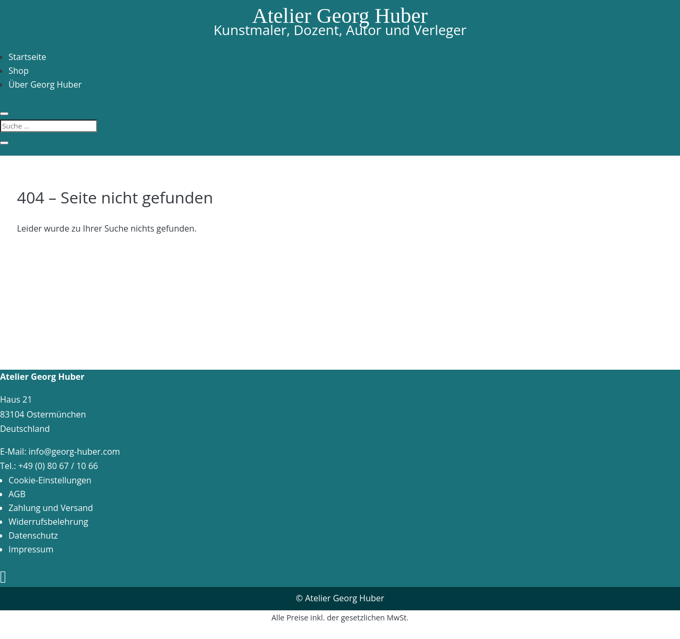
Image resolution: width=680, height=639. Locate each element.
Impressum (30, 549)
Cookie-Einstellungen (49, 480)
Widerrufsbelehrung (48, 521)
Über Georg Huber (45, 84)
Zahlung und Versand (50, 508)
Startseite (27, 57)
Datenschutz (33, 535)
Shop (18, 70)
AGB (17, 494)
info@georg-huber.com (74, 451)
